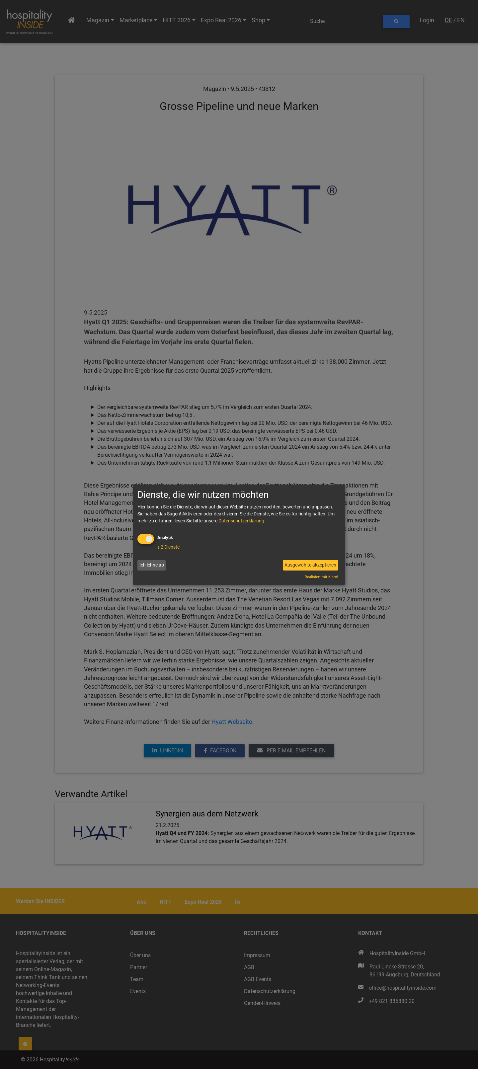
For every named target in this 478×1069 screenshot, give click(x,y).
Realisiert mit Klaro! (321, 577)
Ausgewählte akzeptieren (310, 565)
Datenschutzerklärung (241, 520)
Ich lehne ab (151, 565)
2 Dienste (168, 547)
